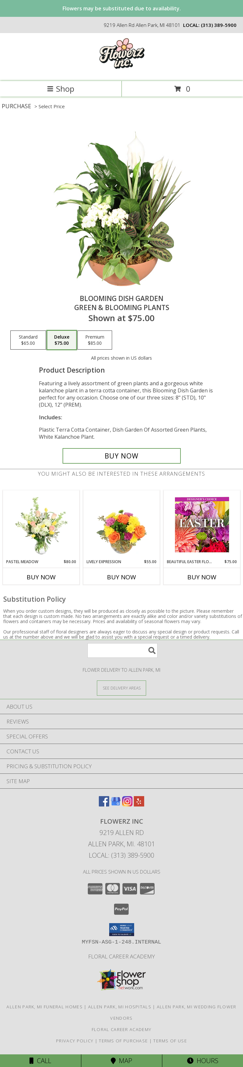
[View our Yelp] (139, 804)
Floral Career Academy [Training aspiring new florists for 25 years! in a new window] (121, 956)
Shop (60, 88)
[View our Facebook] (104, 804)
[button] (121, 929)
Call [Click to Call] (40, 1060)
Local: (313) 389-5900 (121, 855)
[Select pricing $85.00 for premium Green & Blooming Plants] (95, 340)
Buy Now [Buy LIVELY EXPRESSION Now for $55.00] (121, 577)
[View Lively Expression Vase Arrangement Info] (122, 524)
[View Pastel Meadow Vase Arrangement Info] (41, 524)
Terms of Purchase (123, 1041)
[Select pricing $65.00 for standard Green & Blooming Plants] (28, 340)
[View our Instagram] (127, 804)
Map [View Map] (121, 1060)
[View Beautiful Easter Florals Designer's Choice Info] (202, 525)
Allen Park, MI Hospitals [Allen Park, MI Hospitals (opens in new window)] (119, 1007)
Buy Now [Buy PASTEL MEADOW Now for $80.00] (41, 577)
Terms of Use (170, 1041)
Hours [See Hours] (202, 1060)
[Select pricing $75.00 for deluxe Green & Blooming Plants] (61, 340)
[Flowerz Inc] (121, 72)
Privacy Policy (74, 1041)
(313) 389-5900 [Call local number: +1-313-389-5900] (219, 25)
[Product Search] (122, 650)
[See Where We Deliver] (121, 688)
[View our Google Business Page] (115, 804)
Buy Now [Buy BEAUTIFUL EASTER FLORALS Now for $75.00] (201, 577)
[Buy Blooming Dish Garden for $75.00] (122, 456)
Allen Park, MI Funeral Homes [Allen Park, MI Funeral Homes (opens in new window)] (44, 1007)
